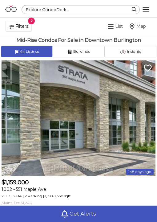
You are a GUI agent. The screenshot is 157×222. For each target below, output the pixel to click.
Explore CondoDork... (47, 9)
